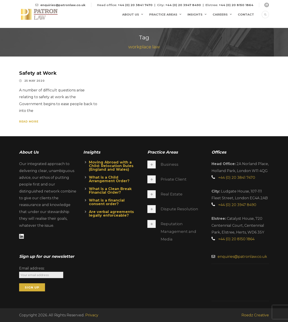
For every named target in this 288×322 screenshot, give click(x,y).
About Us (130, 14)
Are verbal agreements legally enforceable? (111, 214)
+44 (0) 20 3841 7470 (135, 5)
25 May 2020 (34, 80)
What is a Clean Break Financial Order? (110, 191)
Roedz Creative (255, 315)
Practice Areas (163, 14)
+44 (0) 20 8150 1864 (236, 5)
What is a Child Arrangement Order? (109, 179)
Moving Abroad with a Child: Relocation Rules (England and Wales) (111, 166)
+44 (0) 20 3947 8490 (183, 5)
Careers (220, 14)
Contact (246, 14)
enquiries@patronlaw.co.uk (63, 5)
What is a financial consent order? (107, 202)
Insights (194, 14)
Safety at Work (37, 73)
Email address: (32, 268)
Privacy (91, 315)
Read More (28, 121)
